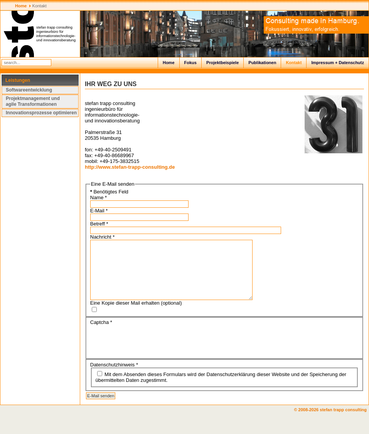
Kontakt (294, 62)
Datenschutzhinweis (114, 376)
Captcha (101, 334)
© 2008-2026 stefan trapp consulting (331, 421)
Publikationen (262, 62)
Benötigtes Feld (109, 192)
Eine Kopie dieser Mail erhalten (125, 314)
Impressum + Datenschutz (337, 62)
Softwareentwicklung (29, 90)
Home (169, 62)
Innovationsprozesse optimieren (41, 112)
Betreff (99, 224)
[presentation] (148, 352)
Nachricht (102, 237)
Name (98, 197)
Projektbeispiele (222, 62)
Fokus (190, 62)
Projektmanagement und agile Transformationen (33, 101)
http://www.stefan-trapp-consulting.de (130, 167)
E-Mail (99, 211)
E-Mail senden (100, 407)
